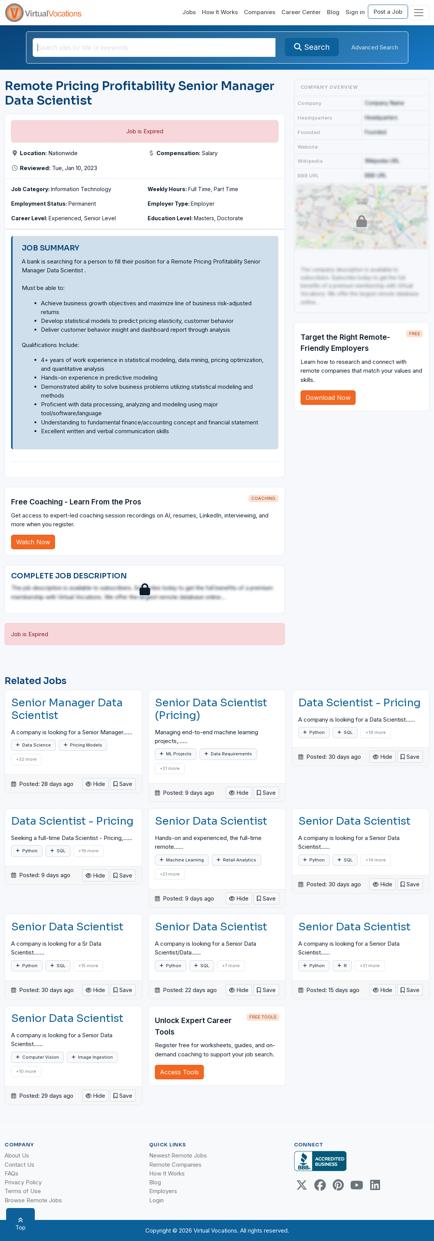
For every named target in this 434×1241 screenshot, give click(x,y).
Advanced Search (374, 47)
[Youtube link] (356, 1185)
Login (156, 1200)
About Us (17, 1155)
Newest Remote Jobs (178, 1155)
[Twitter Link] (301, 1185)
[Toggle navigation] (418, 12)
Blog (333, 12)
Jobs (189, 12)
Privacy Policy (23, 1182)
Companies (259, 12)
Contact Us (19, 1164)
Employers (163, 1191)
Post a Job (388, 11)
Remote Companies (175, 1164)
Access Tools (179, 1072)
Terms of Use (23, 1191)
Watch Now (33, 542)
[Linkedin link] (375, 1185)
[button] (123, 784)
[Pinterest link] (338, 1185)
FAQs (11, 1173)
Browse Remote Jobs (33, 1200)
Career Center (301, 12)
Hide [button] (95, 784)
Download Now (328, 397)
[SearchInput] (154, 47)
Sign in (355, 12)
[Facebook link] (320, 1185)
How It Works (220, 12)
